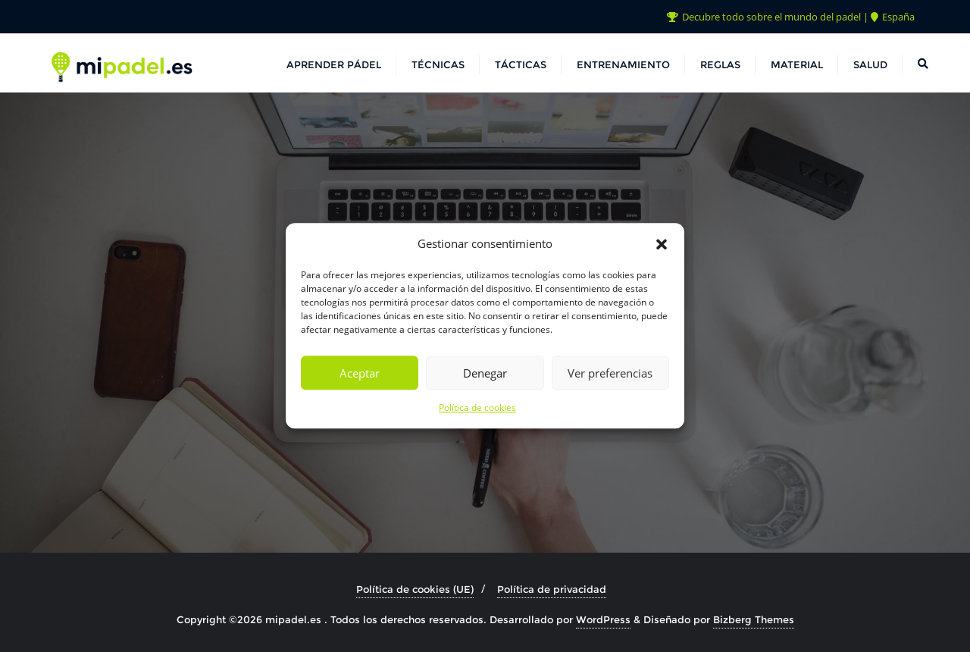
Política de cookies (477, 408)
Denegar (485, 373)
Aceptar (360, 373)
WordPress (603, 619)
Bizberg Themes (753, 619)
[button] (661, 244)
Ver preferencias (610, 373)
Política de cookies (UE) (415, 589)
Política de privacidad (551, 589)
